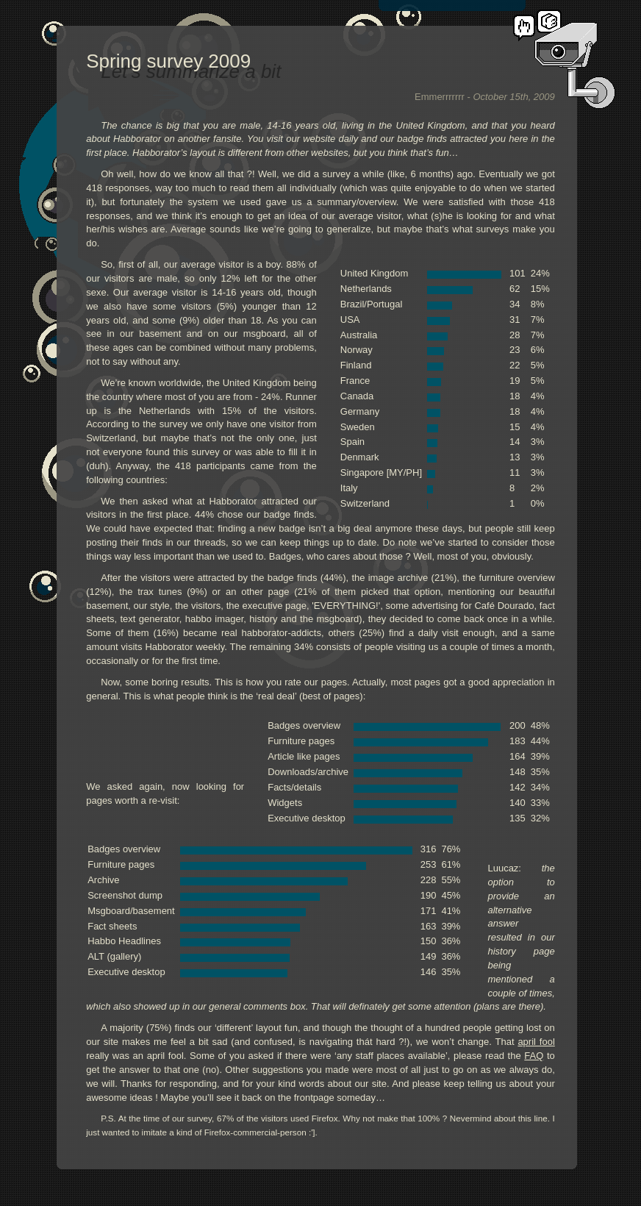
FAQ (533, 1055)
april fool (536, 1041)
